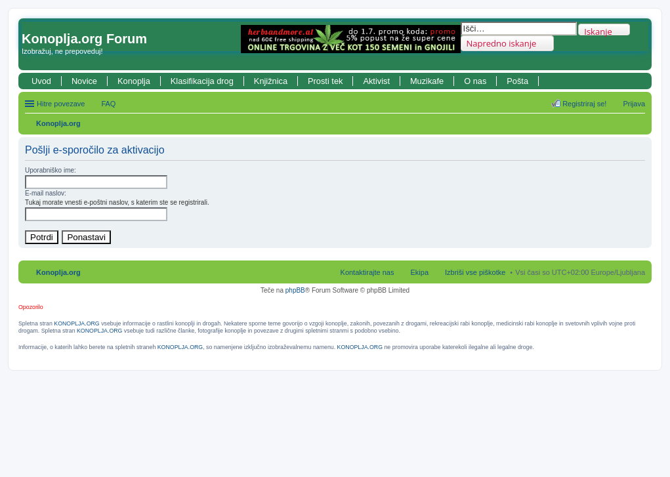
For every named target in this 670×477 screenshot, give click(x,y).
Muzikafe (427, 81)
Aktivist (376, 81)
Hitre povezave (61, 104)
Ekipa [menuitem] (419, 272)
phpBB (295, 290)
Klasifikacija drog (202, 81)
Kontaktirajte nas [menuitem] (367, 272)
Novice (84, 81)
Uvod (41, 81)
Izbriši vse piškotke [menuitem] (475, 272)
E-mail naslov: (45, 193)
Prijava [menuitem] (634, 104)
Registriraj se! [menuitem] (584, 104)
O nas (475, 81)
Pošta (517, 81)
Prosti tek (325, 81)
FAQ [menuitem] (108, 104)
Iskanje (598, 30)
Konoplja (133, 81)
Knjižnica (270, 81)
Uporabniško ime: (50, 170)
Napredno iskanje (502, 43)
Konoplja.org (58, 123)
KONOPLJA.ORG (76, 323)
